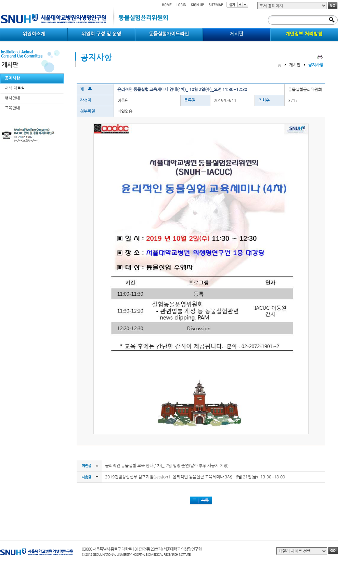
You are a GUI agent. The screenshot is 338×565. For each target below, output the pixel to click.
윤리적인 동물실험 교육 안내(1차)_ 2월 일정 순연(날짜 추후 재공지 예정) (167, 466)
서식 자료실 (15, 88)
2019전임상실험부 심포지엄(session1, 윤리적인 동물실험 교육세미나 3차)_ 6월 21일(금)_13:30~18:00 (195, 477)
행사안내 (12, 98)
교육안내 (12, 108)
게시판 (294, 65)
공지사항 (12, 78)
